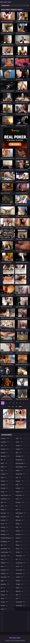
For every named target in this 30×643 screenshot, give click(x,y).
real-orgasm (21, 513)
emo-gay (5, 513)
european (5, 516)
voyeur (19, 587)
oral (19, 477)
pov (18, 506)
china (4, 477)
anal (4, 445)
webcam (20, 591)
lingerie (19, 449)
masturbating (21, 463)
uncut (19, 566)
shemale (20, 534)
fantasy (4, 527)
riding (19, 523)
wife (18, 595)
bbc (3, 460)
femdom (5, 534)
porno (19, 499)
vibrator (19, 580)
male (19, 452)
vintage (19, 584)
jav (3, 587)
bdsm (4, 463)
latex (4, 609)
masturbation (21, 467)
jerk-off (5, 591)
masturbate (20, 460)
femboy (4, 531)
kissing (4, 602)
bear (4, 470)
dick (4, 502)
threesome (21, 555)
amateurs (5, 442)
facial (4, 523)
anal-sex (5, 449)
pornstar (20, 502)
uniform (19, 577)
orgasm (20, 481)
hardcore (5, 570)
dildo (4, 506)
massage (20, 456)
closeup (4, 488)
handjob (5, 563)
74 (12, 406)
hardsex (4, 573)
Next (20, 406)
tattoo (19, 548)
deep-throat (6, 495)
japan (4, 580)
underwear (20, 573)
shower (19, 538)
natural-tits (20, 474)
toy (18, 559)
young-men (20, 605)
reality (19, 516)
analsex (4, 452)
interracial (5, 577)
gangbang (5, 541)
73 (9, 406)
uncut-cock (20, 570)
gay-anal (5, 555)
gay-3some (6, 548)
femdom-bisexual (7, 538)
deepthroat (6, 499)
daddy (4, 491)
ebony (4, 509)
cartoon (4, 474)
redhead (20, 520)
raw (18, 509)
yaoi (18, 598)
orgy (19, 484)
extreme (4, 520)
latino (19, 442)
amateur (5, 438)
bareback (5, 456)
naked (19, 470)
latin (19, 438)
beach (4, 467)
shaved (19, 531)
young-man (20, 602)
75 (16, 406)
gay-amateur (6, 552)
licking (19, 445)
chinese (4, 481)
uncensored (21, 563)
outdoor (20, 488)
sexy (19, 527)
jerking (4, 595)
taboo (19, 545)
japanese (5, 584)
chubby (4, 484)
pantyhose (20, 495)
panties (19, 491)
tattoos (19, 552)
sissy (19, 541)
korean (4, 605)
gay (4, 545)
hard (4, 566)
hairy (4, 559)
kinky (4, 598)
